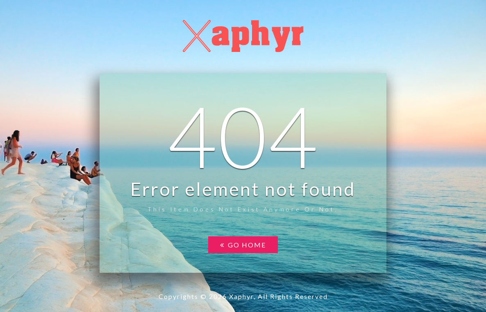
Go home (243, 245)
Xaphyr (241, 296)
